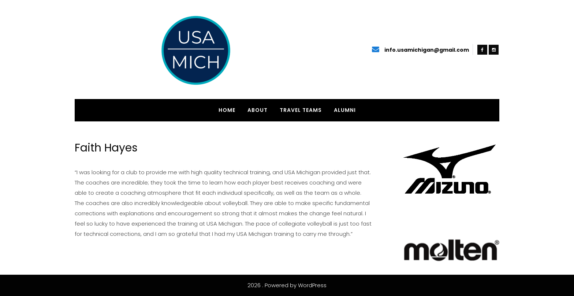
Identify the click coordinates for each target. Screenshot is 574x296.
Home (227, 110)
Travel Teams (301, 110)
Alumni (345, 110)
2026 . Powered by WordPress (287, 285)
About (257, 110)
